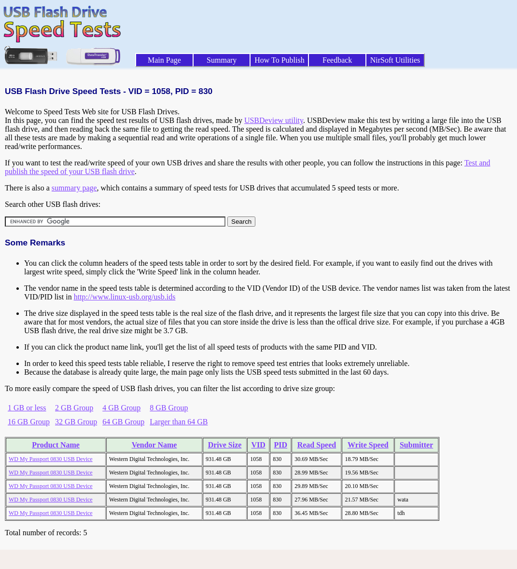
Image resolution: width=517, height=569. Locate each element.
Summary (222, 60)
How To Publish (279, 60)
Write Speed (368, 445)
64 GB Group (123, 422)
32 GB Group (76, 422)
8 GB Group (169, 408)
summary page (74, 188)
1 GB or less (27, 408)
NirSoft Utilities (395, 60)
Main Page (164, 60)
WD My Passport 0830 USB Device (51, 459)
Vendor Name (154, 445)
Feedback (337, 60)
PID (281, 445)
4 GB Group (121, 408)
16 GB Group (29, 422)
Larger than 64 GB (179, 422)
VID (258, 445)
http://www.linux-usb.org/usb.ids (125, 297)
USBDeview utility (273, 120)
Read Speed (316, 445)
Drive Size (225, 445)
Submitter (416, 445)
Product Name (56, 445)
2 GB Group (74, 408)
